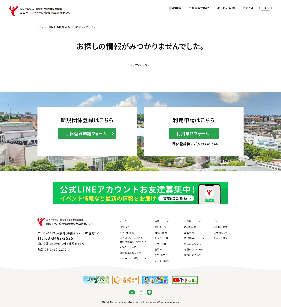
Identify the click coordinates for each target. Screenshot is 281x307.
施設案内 (175, 8)
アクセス (248, 8)
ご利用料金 (190, 226)
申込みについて (192, 243)
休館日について (192, 254)
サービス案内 (162, 260)
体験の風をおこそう (130, 252)
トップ (123, 221)
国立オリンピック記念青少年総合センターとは (133, 239)
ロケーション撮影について (134, 258)
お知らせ (124, 226)
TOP (40, 27)
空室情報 (189, 232)
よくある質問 (226, 8)
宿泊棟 (158, 249)
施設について (162, 221)
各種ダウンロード (193, 249)
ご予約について (222, 232)
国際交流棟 (161, 232)
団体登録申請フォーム (86, 133)
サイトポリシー (222, 238)
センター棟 (160, 226)
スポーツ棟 (161, 243)
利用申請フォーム (192, 133)
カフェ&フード (162, 254)
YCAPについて (128, 247)
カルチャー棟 (162, 238)
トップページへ (140, 65)
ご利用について (199, 8)
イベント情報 (127, 232)
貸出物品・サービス (194, 238)
